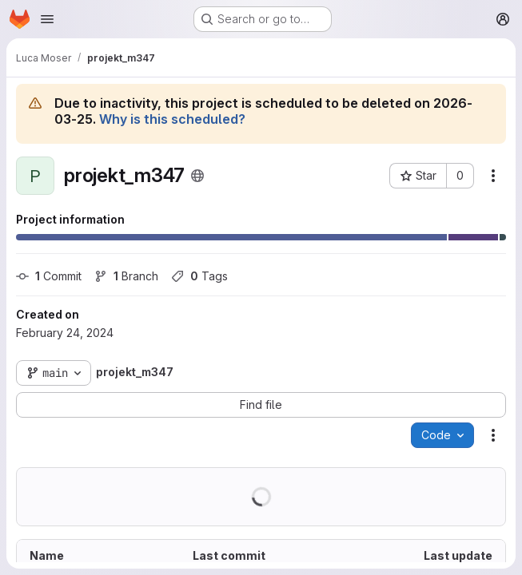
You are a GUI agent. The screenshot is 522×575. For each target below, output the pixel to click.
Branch (126, 276)
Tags (199, 276)
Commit (49, 276)
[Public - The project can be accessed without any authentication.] (197, 175)
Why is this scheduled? (172, 119)
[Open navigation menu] (47, 19)
